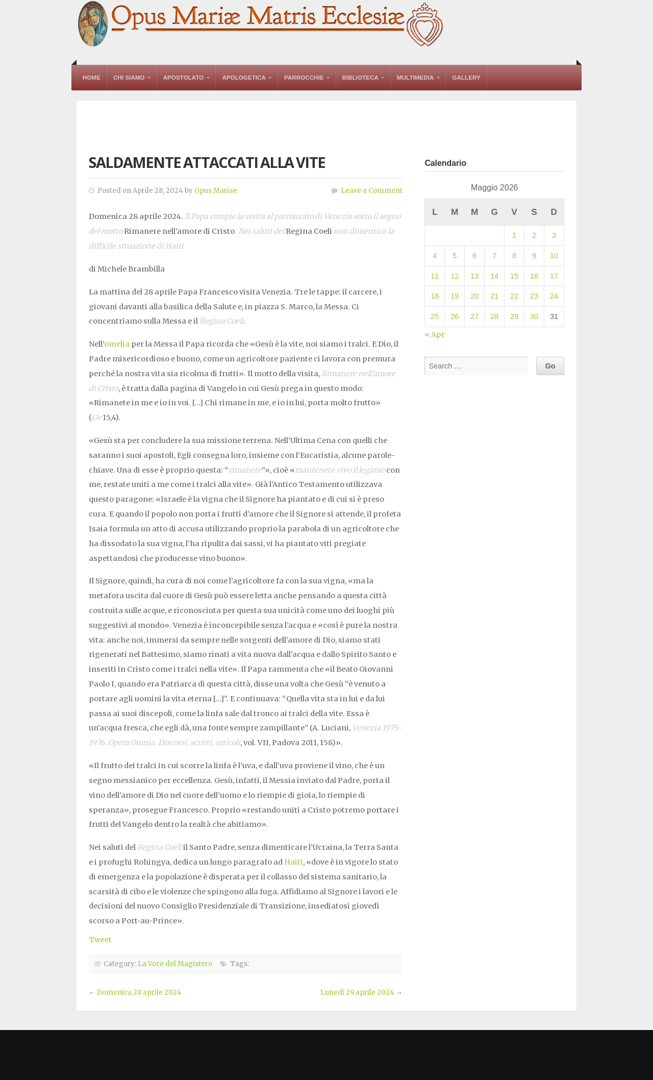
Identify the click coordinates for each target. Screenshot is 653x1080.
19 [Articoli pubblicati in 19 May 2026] (454, 296)
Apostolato (183, 78)
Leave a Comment (372, 190)
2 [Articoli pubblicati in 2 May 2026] (534, 235)
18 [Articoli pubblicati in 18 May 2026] (435, 296)
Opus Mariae (215, 190)
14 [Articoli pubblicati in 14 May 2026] (494, 276)
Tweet (100, 939)
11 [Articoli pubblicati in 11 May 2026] (435, 276)
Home (92, 78)
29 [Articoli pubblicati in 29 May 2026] (514, 316)
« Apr (434, 334)
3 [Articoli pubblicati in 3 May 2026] (554, 235)
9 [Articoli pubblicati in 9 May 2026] (534, 256)
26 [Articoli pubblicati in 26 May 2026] (454, 316)
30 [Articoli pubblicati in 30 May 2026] (534, 316)
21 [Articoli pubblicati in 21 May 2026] (494, 296)
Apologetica (244, 78)
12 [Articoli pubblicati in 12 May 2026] (454, 276)
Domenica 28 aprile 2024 (139, 992)
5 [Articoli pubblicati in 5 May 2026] (455, 256)
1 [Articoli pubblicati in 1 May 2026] (514, 235)
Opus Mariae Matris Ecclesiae (261, 25)
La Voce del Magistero (175, 964)
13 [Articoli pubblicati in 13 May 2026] (474, 276)
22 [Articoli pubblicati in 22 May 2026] (514, 296)
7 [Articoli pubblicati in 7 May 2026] (494, 256)
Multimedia (415, 78)
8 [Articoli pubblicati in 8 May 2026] (514, 256)
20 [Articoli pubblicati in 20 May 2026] (474, 296)
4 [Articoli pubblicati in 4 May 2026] (435, 256)
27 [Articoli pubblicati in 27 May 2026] (474, 316)
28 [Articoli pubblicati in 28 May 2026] (494, 316)
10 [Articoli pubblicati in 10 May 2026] (554, 256)
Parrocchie (304, 78)
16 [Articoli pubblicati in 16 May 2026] (534, 276)
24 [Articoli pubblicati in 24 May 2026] (554, 296)
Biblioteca (360, 78)
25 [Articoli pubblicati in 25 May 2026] (435, 316)
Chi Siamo (129, 78)
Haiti (293, 862)
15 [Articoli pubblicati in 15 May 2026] (514, 276)
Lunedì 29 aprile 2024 (357, 992)
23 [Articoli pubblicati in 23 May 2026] (534, 296)
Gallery (466, 78)
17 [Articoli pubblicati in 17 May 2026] (554, 276)
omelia (117, 344)
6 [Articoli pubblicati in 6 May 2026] (474, 256)
